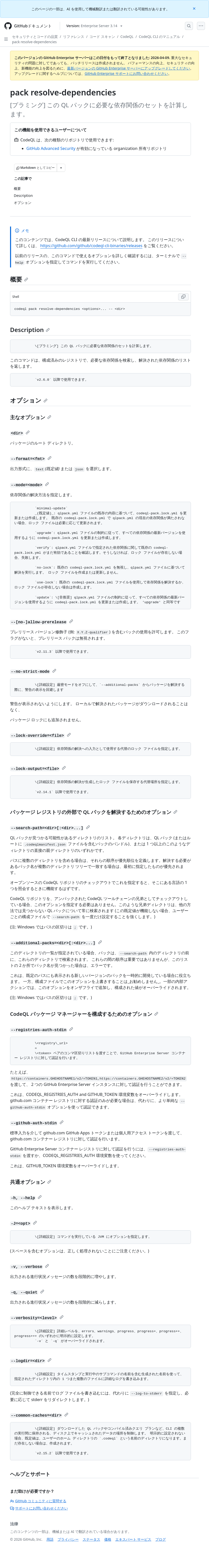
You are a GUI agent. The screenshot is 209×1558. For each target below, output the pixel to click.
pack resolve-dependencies (34, 41)
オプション (28, 400)
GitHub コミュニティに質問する (38, 1500)
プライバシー (68, 1539)
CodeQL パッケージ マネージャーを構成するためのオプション (84, 1014)
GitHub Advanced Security (50, 148)
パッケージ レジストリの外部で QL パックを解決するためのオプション (93, 812)
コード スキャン (102, 36)
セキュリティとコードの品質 (35, 36)
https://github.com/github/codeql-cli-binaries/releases (91, 245)
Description (30, 329)
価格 (107, 1539)
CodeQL (126, 36)
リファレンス (73, 36)
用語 (50, 1539)
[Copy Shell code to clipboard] (183, 296)
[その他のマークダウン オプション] (61, 168)
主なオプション (30, 417)
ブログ (160, 1539)
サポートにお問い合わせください (39, 1508)
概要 (19, 279)
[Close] (195, 8)
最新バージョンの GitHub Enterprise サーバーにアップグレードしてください (128, 68)
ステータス (91, 1539)
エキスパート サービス (133, 1539)
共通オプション (30, 1182)
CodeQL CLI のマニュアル (159, 36)
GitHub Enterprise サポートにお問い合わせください (126, 73)
